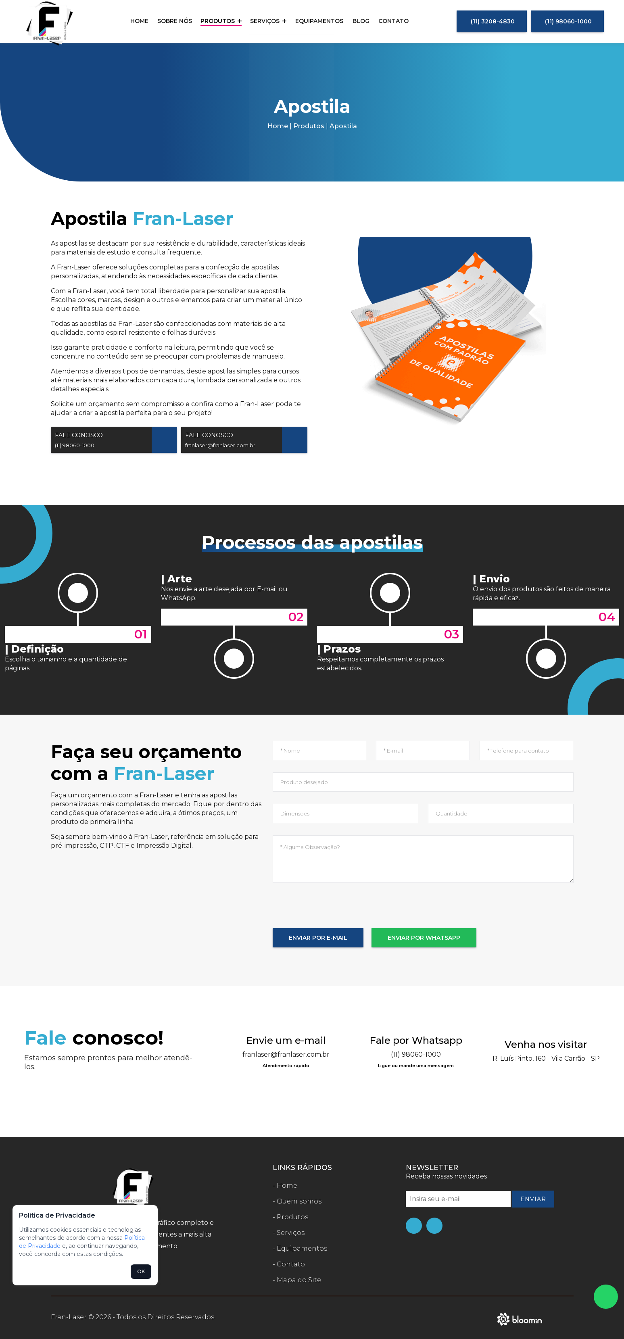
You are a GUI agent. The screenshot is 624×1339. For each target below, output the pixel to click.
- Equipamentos (300, 1248)
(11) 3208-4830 (493, 21)
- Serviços (289, 1233)
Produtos (222, 21)
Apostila (343, 126)
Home (143, 21)
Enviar (533, 1199)
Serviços (269, 21)
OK (141, 1271)
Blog (359, 21)
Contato (390, 21)
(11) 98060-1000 (568, 21)
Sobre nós (177, 21)
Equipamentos (319, 21)
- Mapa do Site (297, 1280)
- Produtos (290, 1217)
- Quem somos (297, 1201)
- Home (285, 1185)
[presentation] (334, 912)
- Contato (289, 1264)
